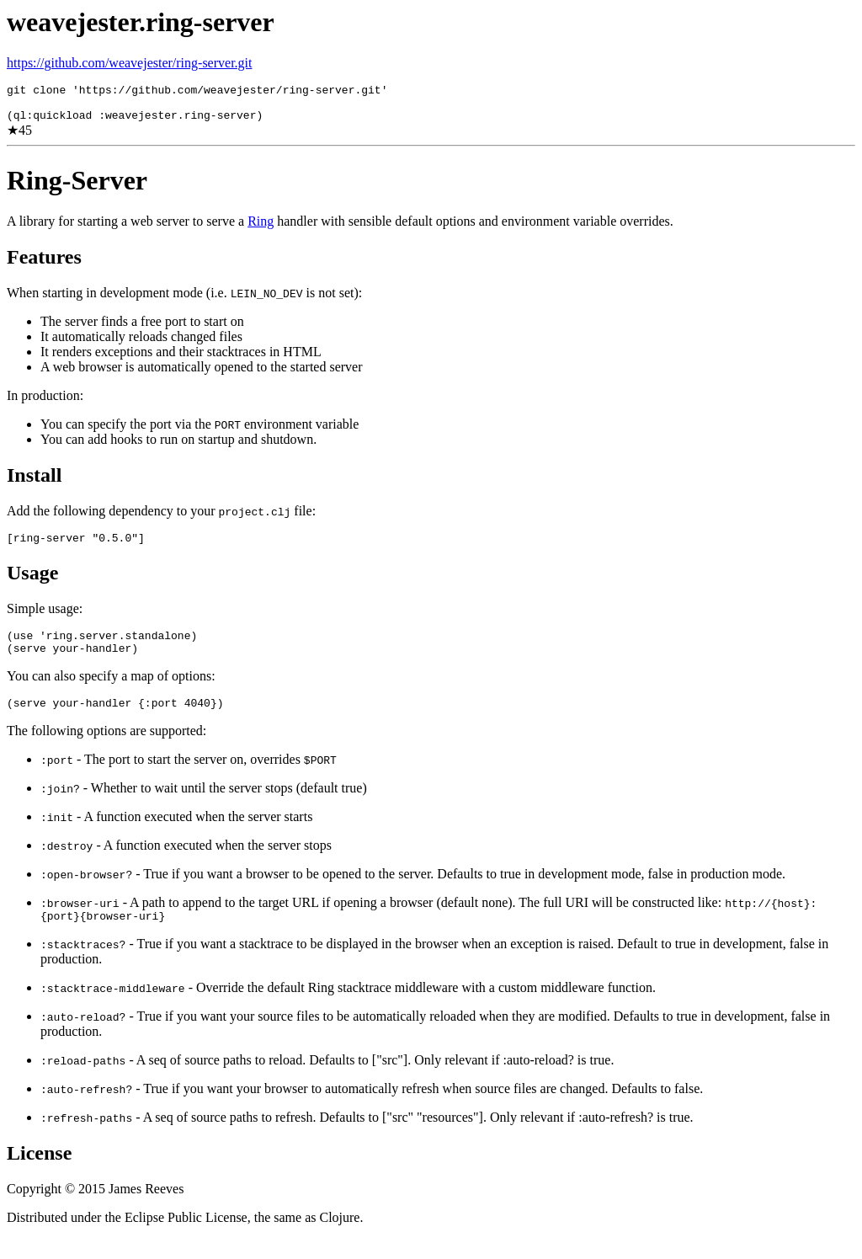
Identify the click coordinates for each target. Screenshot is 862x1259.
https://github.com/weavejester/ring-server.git (129, 63)
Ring (260, 228)
